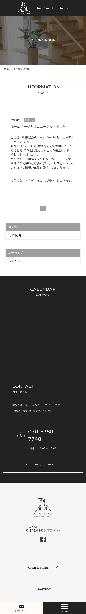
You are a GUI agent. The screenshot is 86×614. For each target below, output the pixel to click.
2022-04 (15, 261)
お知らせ (16, 235)
